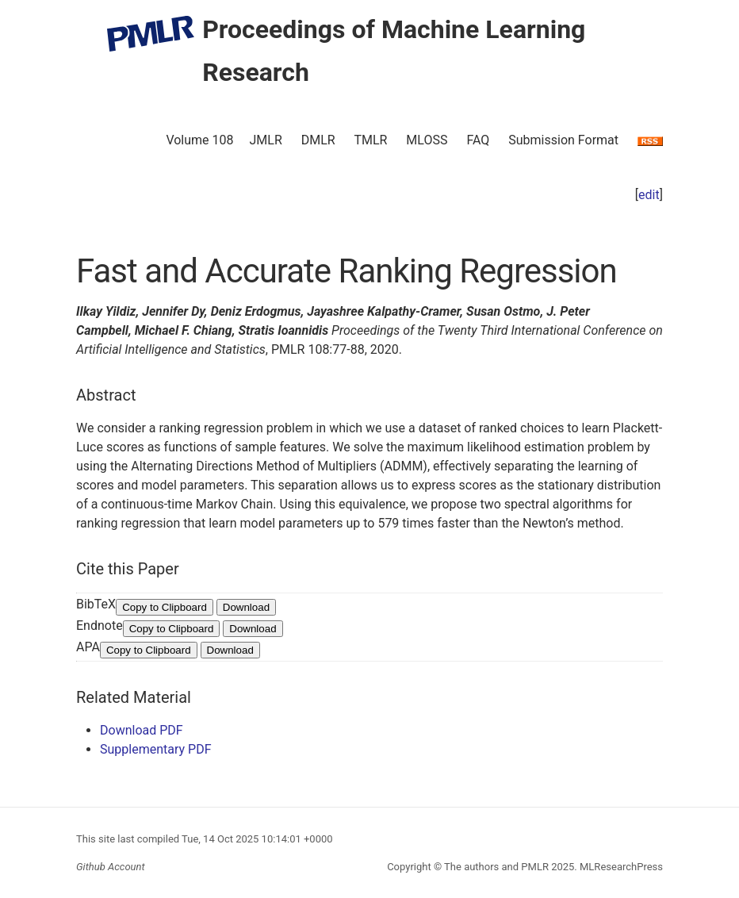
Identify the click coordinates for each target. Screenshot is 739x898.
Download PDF (141, 730)
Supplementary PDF (156, 749)
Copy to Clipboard (164, 607)
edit (649, 194)
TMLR (370, 140)
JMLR (266, 140)
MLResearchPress (620, 867)
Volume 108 (199, 140)
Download (246, 607)
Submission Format (563, 140)
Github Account (110, 867)
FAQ (477, 140)
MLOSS (426, 140)
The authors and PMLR (496, 867)
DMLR (318, 140)
